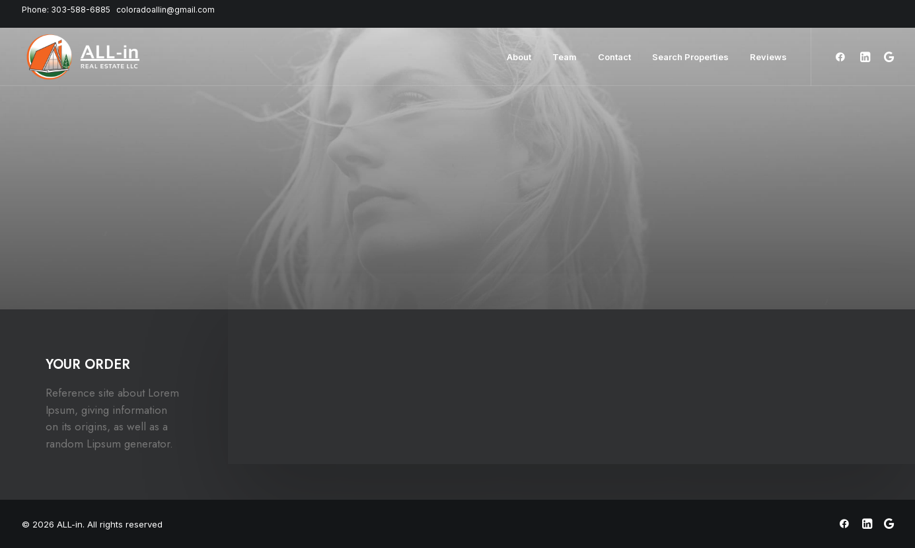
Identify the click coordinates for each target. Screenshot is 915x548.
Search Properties (690, 57)
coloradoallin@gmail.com (165, 10)
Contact (614, 57)
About (519, 57)
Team (564, 57)
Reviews (768, 57)
